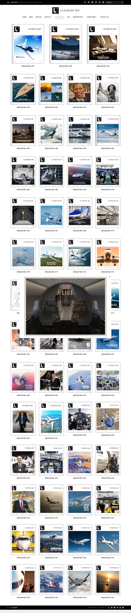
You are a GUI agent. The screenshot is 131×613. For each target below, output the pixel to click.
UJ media (14, 611)
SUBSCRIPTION (77, 18)
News (31, 18)
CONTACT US (104, 18)
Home (24, 18)
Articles (39, 18)
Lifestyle (47, 18)
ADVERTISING (91, 18)
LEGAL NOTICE (92, 611)
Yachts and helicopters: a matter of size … (30, 2)
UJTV (68, 18)
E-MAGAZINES (59, 18)
